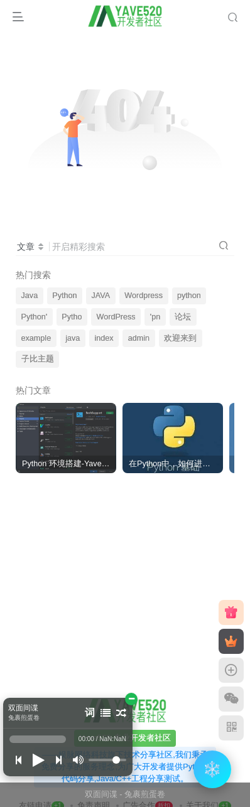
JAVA (101, 295)
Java (29, 295)
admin (138, 338)
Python (64, 295)
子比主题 (37, 359)
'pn (155, 317)
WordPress (116, 317)
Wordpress (143, 295)
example (36, 338)
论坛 (183, 317)
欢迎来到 (180, 338)
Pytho (72, 317)
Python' (34, 317)
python (189, 295)
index (103, 338)
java (72, 338)
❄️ (212, 769)
